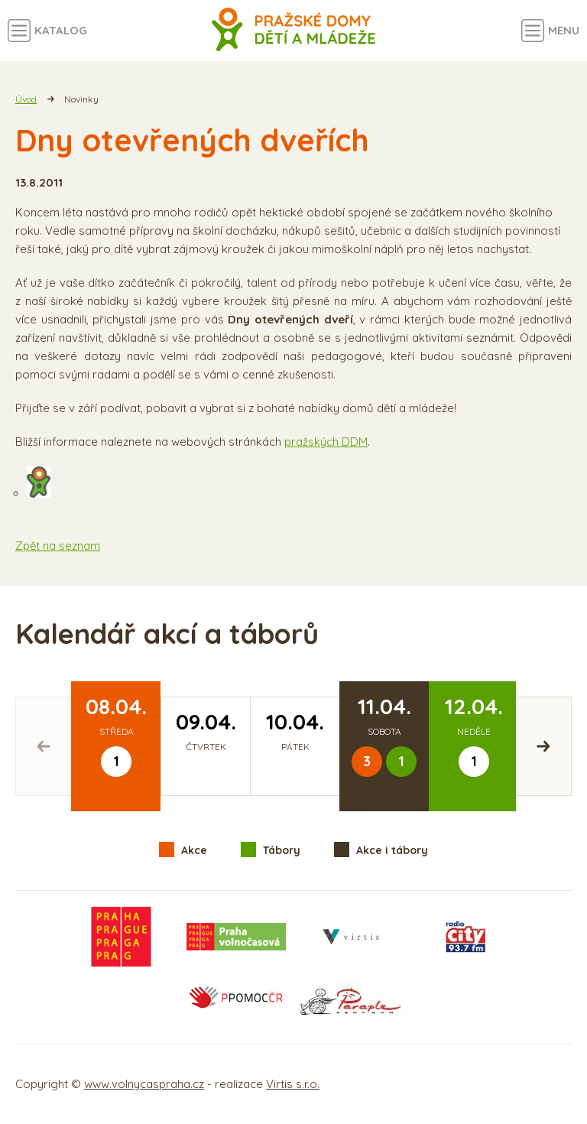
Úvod (26, 99)
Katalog (60, 30)
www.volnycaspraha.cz (144, 1084)
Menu (563, 30)
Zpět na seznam (57, 545)
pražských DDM (326, 441)
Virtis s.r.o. (292, 1084)
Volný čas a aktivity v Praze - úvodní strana (294, 31)
